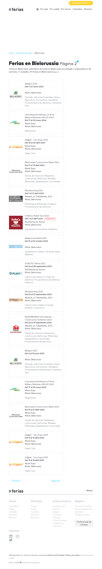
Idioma (89, 491)
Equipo (56, 512)
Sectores (13, 515)
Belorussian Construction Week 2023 (42, 407)
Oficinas (56, 518)
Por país (44, 9)
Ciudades (13, 512)
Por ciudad (54, 9)
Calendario (77, 9)
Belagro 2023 (31, 351)
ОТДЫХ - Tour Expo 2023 (36, 435)
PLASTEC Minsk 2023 (35, 264)
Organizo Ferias (82, 515)
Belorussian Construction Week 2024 (42, 162)
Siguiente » (56, 481)
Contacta (57, 515)
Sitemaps (36, 501)
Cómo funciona (60, 520)
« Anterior (16, 481)
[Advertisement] (51, 32)
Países (12, 509)
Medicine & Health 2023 (36, 238)
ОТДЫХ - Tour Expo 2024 (36, 140)
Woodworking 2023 (34, 292)
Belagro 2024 (31, 84)
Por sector (66, 9)
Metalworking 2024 (34, 191)
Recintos (88, 9)
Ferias (12, 501)
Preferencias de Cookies (84, 523)
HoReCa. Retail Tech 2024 (37, 216)
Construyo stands (83, 506)
